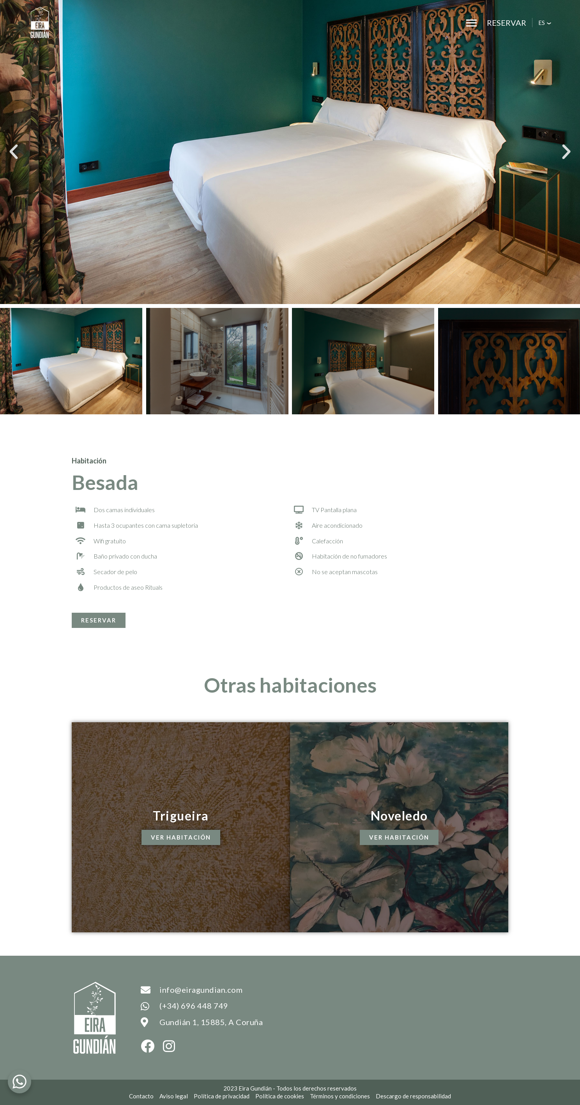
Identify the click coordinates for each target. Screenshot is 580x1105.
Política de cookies (279, 1096)
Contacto (141, 1096)
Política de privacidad (221, 1096)
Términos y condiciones (340, 1096)
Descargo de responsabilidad (413, 1096)
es (541, 22)
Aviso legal (173, 1096)
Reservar (506, 22)
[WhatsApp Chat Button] (19, 1081)
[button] (13, 152)
